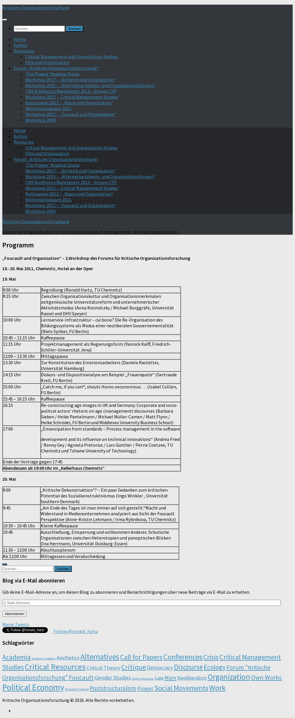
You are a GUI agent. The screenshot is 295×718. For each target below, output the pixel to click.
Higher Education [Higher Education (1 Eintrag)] (143, 679)
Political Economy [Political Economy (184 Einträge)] (33, 687)
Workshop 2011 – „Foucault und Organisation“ (70, 114)
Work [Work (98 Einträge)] (217, 687)
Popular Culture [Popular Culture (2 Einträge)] (77, 689)
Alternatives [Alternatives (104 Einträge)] (99, 656)
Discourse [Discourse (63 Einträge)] (188, 667)
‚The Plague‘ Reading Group (52, 74)
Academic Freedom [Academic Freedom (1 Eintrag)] (44, 658)
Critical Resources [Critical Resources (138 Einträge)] (55, 666)
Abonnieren (14, 614)
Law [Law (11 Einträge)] (159, 677)
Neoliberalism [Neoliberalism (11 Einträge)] (192, 677)
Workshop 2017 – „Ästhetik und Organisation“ (70, 79)
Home (20, 39)
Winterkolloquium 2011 (48, 108)
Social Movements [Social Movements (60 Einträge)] (181, 687)
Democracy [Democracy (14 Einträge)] (160, 667)
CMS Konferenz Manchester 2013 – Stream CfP (71, 91)
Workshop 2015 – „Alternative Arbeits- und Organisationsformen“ (90, 85)
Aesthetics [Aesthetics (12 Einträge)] (68, 657)
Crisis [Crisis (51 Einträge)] (211, 657)
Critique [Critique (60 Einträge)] (133, 667)
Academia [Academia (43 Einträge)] (16, 657)
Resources (24, 51)
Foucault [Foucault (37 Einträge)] (81, 677)
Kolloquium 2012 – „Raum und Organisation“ (69, 103)
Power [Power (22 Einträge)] (145, 688)
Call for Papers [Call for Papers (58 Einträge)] (141, 657)
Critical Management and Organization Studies (71, 56)
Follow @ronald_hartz (75, 631)
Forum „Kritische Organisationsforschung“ (56, 68)
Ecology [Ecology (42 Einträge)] (215, 667)
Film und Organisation (47, 62)
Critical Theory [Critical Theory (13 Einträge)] (103, 667)
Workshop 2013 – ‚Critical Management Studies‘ (72, 97)
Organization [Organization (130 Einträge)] (229, 677)
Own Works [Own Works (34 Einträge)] (266, 677)
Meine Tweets (15, 624)
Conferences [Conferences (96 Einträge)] (183, 656)
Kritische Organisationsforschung (35, 7)
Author (21, 45)
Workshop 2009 (40, 120)
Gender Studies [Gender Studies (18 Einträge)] (112, 677)
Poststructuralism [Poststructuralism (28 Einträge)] (113, 688)
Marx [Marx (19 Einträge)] (170, 677)
